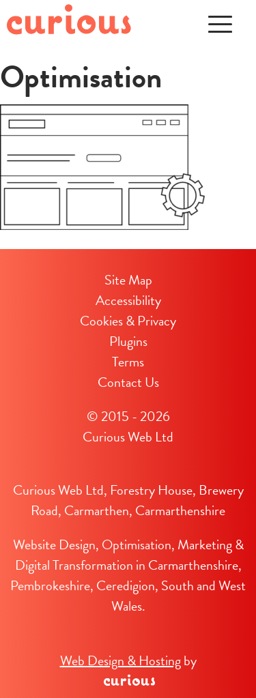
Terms (128, 361)
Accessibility (128, 300)
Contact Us (128, 382)
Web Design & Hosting (120, 660)
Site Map (128, 280)
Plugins (128, 341)
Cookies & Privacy (128, 320)
